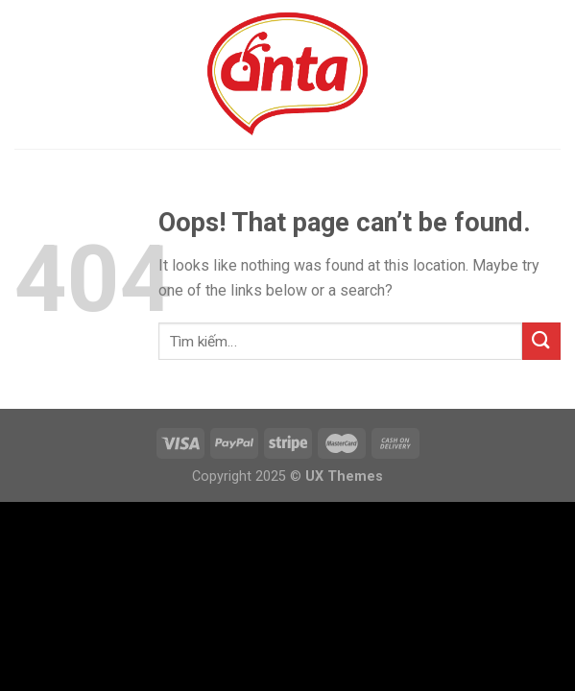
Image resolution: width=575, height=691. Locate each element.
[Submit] (541, 341)
